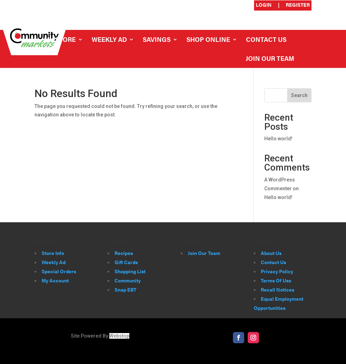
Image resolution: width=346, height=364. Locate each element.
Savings (157, 40)
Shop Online (208, 40)
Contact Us (266, 40)
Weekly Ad (109, 40)
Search (299, 95)
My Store (60, 40)
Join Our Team (270, 59)
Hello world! (278, 138)
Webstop (119, 336)
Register (298, 5)
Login (264, 5)
